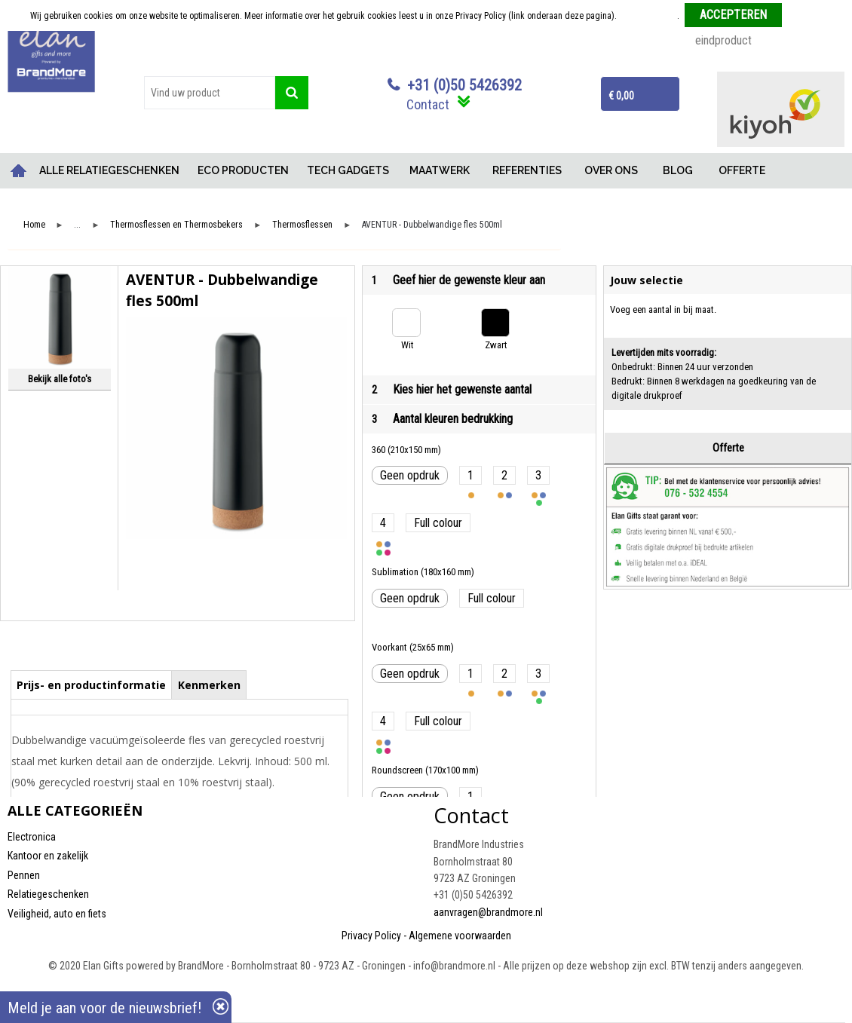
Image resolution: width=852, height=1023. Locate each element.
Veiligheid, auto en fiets (57, 914)
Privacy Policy (371, 935)
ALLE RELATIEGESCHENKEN (109, 170)
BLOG (678, 170)
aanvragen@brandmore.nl (488, 912)
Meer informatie (648, 16)
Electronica (32, 837)
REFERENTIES (527, 170)
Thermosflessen (302, 225)
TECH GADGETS (348, 170)
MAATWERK (439, 170)
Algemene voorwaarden (460, 935)
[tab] (92, 684)
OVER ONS (611, 170)
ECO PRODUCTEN (243, 170)
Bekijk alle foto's (59, 378)
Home (19, 170)
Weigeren (805, 16)
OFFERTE (742, 170)
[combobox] (209, 92)
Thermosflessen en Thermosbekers (176, 225)
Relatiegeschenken (48, 894)
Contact (427, 104)
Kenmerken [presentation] (209, 685)
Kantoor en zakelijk (48, 856)
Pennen (24, 875)
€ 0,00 (621, 96)
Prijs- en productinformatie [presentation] (91, 685)
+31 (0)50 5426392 (464, 85)
